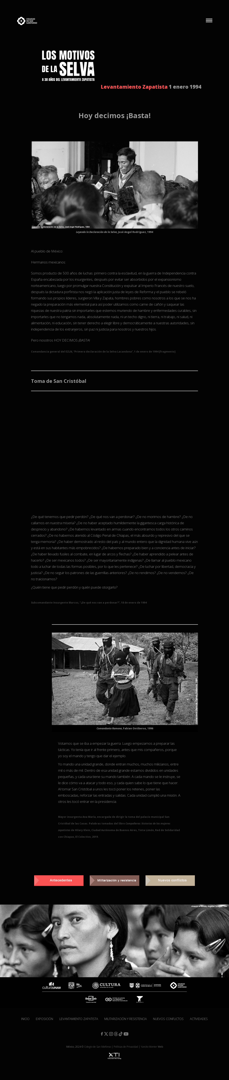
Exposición (44, 1019)
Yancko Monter (149, 1046)
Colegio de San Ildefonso (97, 1046)
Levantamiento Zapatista (78, 1019)
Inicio (25, 1019)
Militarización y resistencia (125, 1019)
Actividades (199, 1019)
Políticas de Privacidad (126, 1046)
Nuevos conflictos (168, 1019)
